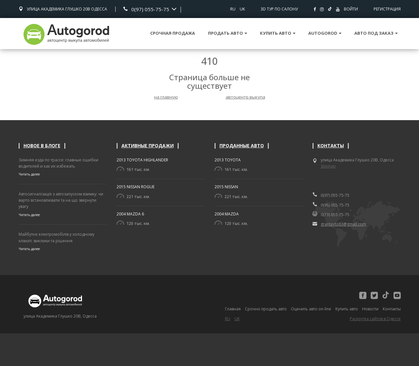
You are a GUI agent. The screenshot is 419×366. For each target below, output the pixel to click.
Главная (233, 309)
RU (232, 9)
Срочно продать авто (266, 309)
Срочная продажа (172, 33)
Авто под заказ (375, 33)
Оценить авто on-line (311, 309)
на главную (166, 97)
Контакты (330, 145)
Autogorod (324, 33)
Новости (370, 309)
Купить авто (277, 33)
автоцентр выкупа (245, 97)
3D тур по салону (279, 9)
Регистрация (387, 9)
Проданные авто (241, 145)
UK (242, 9)
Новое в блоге (42, 145)
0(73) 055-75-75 (331, 214)
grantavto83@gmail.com (339, 224)
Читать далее (29, 174)
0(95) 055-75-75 (331, 205)
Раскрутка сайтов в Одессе (375, 318)
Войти (351, 9)
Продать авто (227, 33)
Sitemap (328, 166)
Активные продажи (147, 145)
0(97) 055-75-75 (150, 9)
